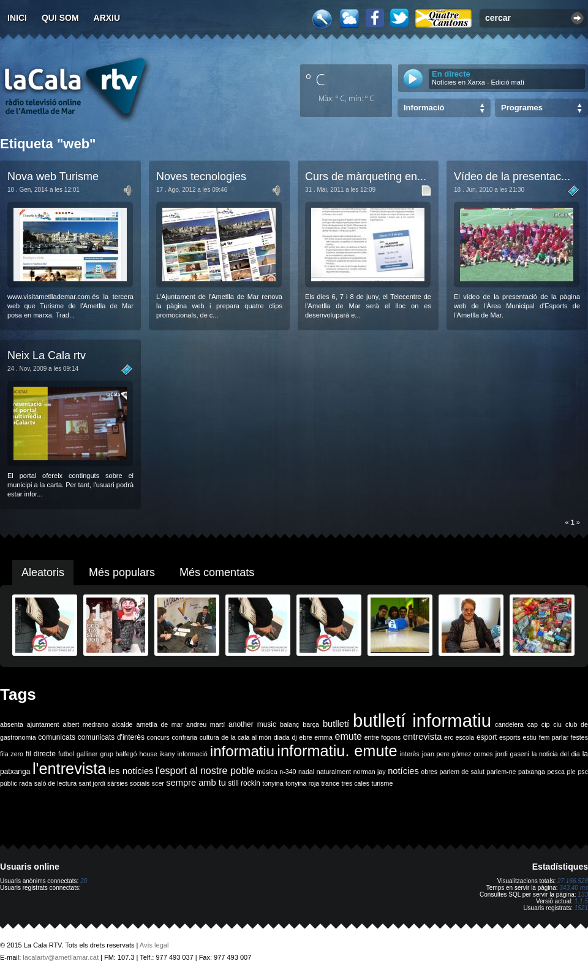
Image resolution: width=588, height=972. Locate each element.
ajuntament (43, 724)
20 (83, 881)
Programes (522, 107)
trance (331, 783)
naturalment (334, 771)
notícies (403, 771)
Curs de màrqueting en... (365, 176)
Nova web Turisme (53, 176)
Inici (17, 18)
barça (311, 724)
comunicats (56, 737)
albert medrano (85, 724)
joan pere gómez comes (457, 753)
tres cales (355, 783)
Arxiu (107, 18)
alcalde (122, 724)
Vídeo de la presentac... (512, 176)
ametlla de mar (159, 724)
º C (315, 79)
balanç (289, 724)
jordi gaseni (512, 753)
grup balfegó (118, 753)
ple (571, 771)
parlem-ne (501, 771)
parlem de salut (462, 771)
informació (193, 753)
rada (25, 783)
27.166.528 (572, 881)
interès (410, 753)
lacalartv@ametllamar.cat (61, 957)
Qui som (60, 18)
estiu (530, 737)
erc (448, 737)
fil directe (41, 754)
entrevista (422, 737)
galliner (87, 753)
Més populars (122, 572)
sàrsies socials (128, 783)
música (267, 771)
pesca (556, 771)
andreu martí (205, 724)
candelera (509, 724)
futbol (66, 753)
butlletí (336, 724)
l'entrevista (69, 768)
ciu (557, 724)
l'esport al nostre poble (205, 770)
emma (323, 737)
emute (348, 736)
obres (429, 771)
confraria (184, 737)
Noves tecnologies (201, 176)
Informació (424, 107)
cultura (209, 737)
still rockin (244, 783)
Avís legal (154, 945)
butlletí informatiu (422, 720)
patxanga (531, 771)
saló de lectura (55, 783)
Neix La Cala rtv (46, 355)
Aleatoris (42, 572)
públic (8, 783)
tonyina (272, 783)
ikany (167, 753)
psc (583, 771)
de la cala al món (246, 737)
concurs (158, 737)
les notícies (131, 771)
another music (252, 724)
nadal (306, 771)
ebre (305, 737)
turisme (382, 783)
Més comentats (216, 572)
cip (545, 724)
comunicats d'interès (111, 737)
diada (282, 737)
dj (294, 737)
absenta (11, 724)
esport (487, 737)
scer (158, 783)
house (148, 753)
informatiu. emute (337, 750)
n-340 (287, 771)
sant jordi (92, 783)
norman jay (369, 771)
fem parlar (553, 737)
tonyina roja (302, 783)
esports (510, 737)
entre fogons (382, 737)
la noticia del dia (556, 753)
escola (464, 737)
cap (532, 724)
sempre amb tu (196, 783)
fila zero (11, 753)
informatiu (242, 751)
